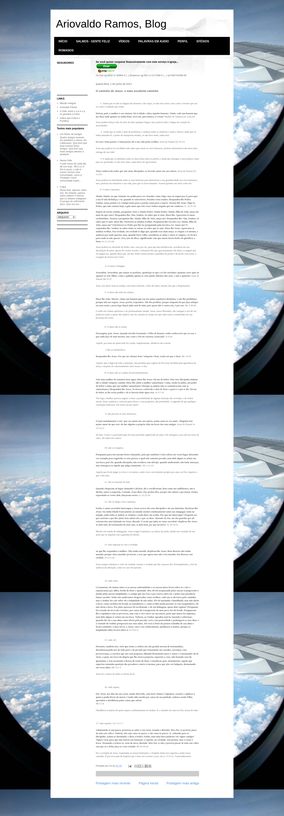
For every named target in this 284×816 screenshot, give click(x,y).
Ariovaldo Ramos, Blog (111, 24)
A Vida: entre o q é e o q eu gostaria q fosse (72, 112)
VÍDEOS (124, 41)
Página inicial (148, 783)
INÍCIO (63, 41)
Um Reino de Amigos (71, 134)
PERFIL (183, 41)
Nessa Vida (66, 160)
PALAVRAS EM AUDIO (153, 41)
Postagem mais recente (113, 783)
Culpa (63, 186)
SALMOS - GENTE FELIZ (93, 41)
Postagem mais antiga (182, 783)
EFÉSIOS (203, 41)
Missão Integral (68, 103)
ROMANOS (66, 50)
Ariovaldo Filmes (68, 107)
